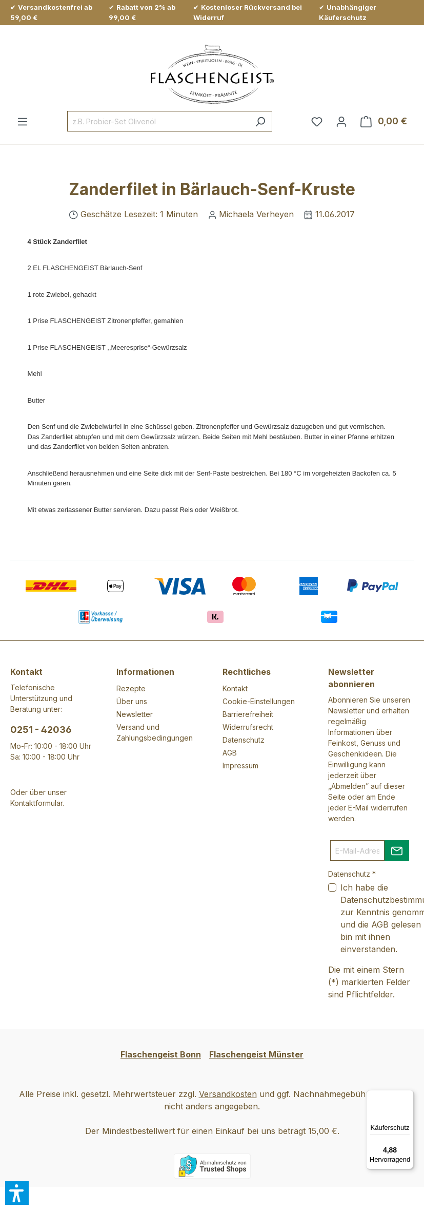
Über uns (131, 701)
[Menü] (22, 121)
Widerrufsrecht (248, 727)
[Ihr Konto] (341, 121)
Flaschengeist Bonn (160, 1054)
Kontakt (235, 688)
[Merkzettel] (317, 121)
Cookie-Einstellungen (259, 701)
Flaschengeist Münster (256, 1054)
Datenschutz (244, 739)
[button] (17, 1193)
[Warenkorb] (384, 121)
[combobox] (158, 121)
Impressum (240, 765)
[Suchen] (260, 121)
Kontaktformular (36, 803)
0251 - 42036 (41, 729)
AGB (230, 752)
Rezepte (131, 688)
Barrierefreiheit (248, 714)
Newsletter (134, 714)
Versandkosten (228, 1094)
